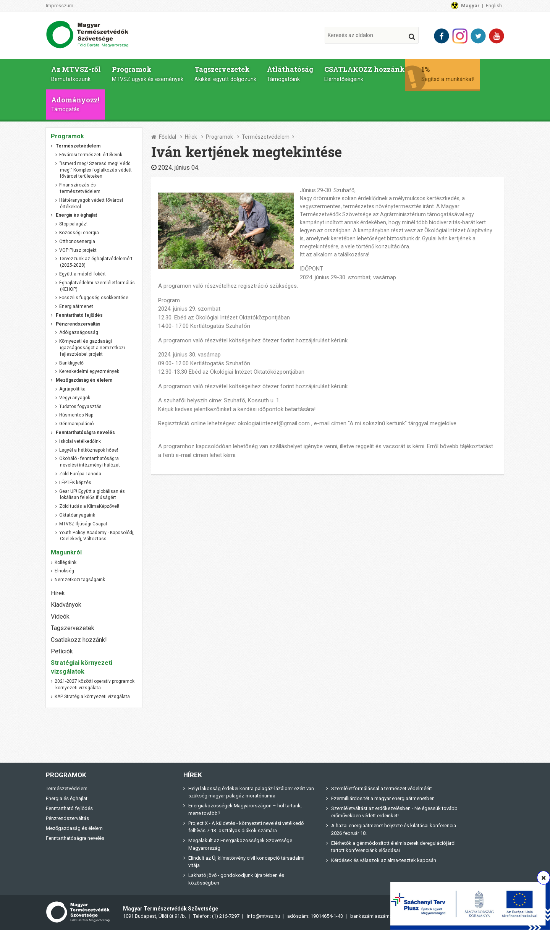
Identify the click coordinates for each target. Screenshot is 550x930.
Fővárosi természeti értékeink (90, 154)
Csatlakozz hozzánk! (79, 639)
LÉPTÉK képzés (75, 482)
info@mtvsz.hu (263, 916)
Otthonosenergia (77, 241)
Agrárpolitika (72, 389)
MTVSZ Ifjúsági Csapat (83, 524)
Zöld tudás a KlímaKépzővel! (89, 506)
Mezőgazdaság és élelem (74, 828)
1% (437, 74)
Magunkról (66, 552)
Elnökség (64, 571)
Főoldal (167, 137)
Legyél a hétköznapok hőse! (88, 450)
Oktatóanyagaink (77, 515)
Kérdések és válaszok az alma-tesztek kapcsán (383, 860)
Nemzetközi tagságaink (80, 579)
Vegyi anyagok (74, 397)
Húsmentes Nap (76, 415)
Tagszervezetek (216, 74)
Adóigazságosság (78, 332)
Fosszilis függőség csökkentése (93, 297)
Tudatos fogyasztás (80, 406)
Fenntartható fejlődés (69, 808)
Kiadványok (66, 604)
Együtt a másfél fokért (82, 274)
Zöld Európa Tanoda (80, 473)
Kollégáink (65, 562)
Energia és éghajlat (66, 798)
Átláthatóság (278, 74)
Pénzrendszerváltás (67, 818)
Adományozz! (73, 104)
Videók (60, 616)
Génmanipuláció (76, 423)
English (494, 5)
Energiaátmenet (76, 306)
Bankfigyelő (71, 363)
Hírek (191, 137)
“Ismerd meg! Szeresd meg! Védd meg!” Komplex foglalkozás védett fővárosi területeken (95, 170)
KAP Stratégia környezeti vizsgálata (92, 696)
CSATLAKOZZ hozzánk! (350, 74)
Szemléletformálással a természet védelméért (381, 788)
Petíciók (62, 651)
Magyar (470, 5)
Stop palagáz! (73, 224)
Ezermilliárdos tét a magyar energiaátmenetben (383, 798)
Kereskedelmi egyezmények (89, 371)
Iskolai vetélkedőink (80, 441)
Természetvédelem (266, 137)
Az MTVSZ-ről (74, 74)
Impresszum (59, 5)
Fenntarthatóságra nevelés (75, 838)
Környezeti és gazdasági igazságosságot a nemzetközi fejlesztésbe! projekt (92, 348)
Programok (142, 74)
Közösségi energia (79, 232)
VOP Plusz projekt (78, 250)
